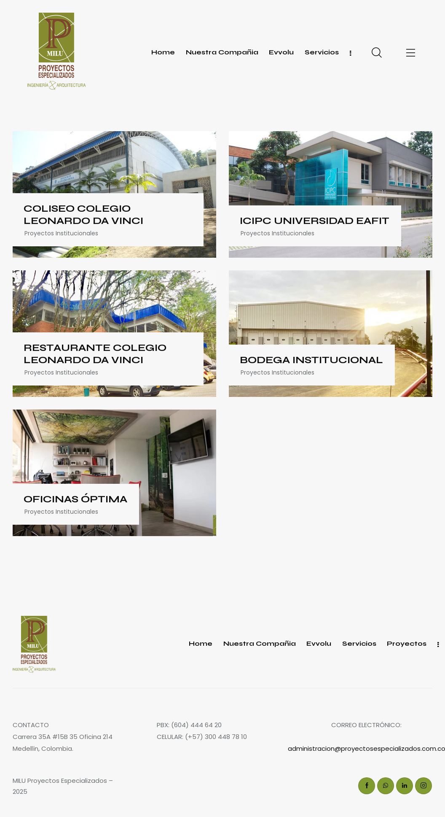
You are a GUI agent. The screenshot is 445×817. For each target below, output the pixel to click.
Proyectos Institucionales (61, 233)
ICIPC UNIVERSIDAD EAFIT (314, 221)
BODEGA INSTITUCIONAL (311, 360)
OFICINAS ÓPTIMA (75, 499)
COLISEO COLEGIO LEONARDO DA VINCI (83, 215)
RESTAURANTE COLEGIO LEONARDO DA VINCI (95, 354)
